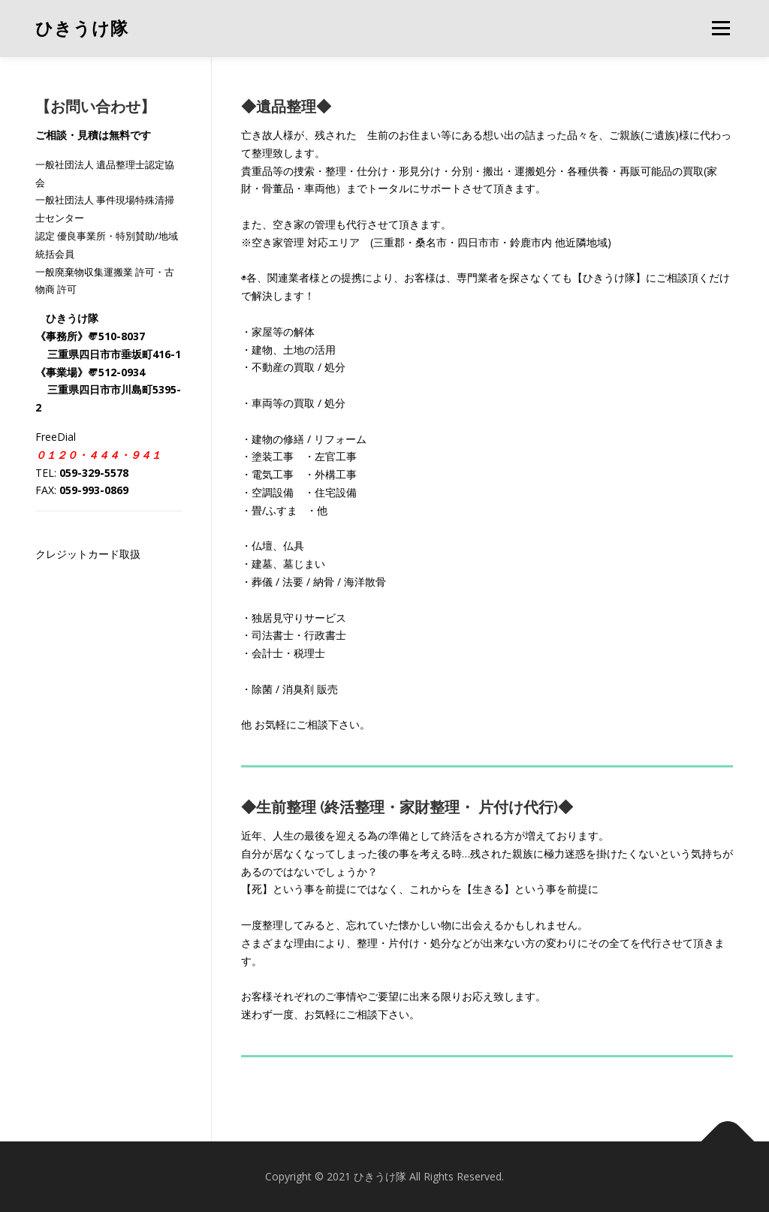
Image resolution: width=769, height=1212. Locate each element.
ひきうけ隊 (81, 29)
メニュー (720, 28)
